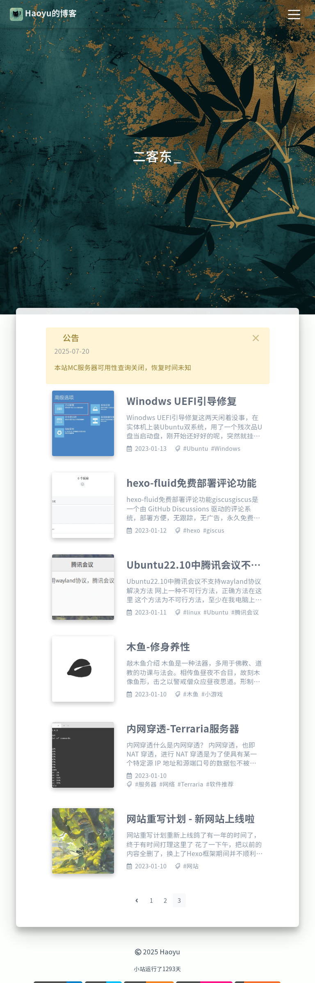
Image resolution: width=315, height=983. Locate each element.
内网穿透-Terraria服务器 (182, 728)
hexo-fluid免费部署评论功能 (191, 482)
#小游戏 (212, 693)
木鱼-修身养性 (158, 646)
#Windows (225, 448)
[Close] (256, 338)
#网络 (167, 784)
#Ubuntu (195, 448)
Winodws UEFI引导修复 (181, 400)
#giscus (213, 530)
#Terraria (190, 784)
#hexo (192, 530)
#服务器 (145, 784)
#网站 (191, 865)
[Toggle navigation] (294, 14)
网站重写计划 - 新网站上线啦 (190, 818)
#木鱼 (191, 693)
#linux (192, 612)
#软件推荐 (219, 784)
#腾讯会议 (245, 612)
